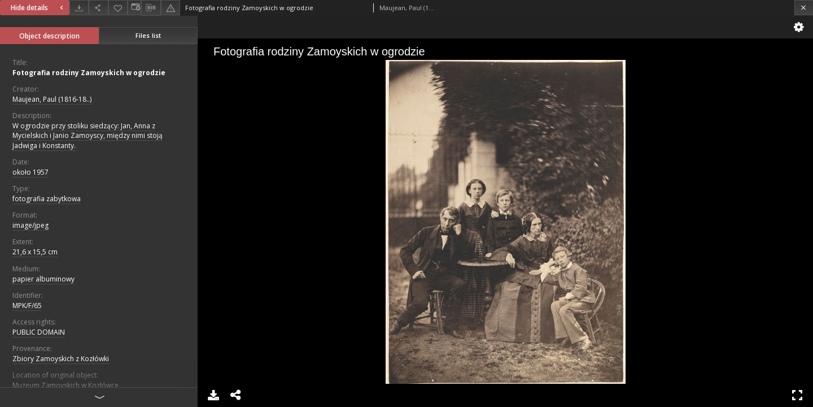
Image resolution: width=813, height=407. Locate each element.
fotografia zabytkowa (46, 199)
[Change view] (134, 7)
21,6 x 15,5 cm (35, 252)
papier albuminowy (43, 279)
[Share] (98, 7)
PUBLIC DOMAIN (38, 332)
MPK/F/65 (27, 305)
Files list (148, 35)
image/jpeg (30, 225)
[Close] (803, 7)
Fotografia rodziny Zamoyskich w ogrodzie (88, 72)
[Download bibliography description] (150, 8)
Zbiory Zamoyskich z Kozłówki (60, 358)
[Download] (79, 7)
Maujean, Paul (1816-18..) (51, 99)
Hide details (38, 7)
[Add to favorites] (118, 7)
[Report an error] (170, 7)
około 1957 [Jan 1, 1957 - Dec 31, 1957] (30, 172)
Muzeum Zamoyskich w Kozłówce (65, 385)
